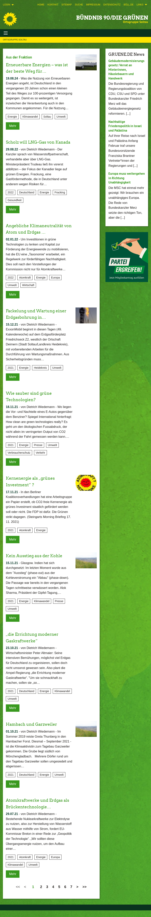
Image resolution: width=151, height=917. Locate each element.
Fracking (59, 199)
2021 (11, 374)
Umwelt (61, 116)
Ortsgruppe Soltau (15, 39)
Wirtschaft (28, 291)
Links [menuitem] (140, 4)
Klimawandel (30, 116)
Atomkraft (25, 284)
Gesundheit (15, 206)
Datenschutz (111, 4)
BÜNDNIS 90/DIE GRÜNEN (112, 17)
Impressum (93, 4)
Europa (55, 284)
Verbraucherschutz (19, 459)
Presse (38, 451)
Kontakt (52, 4)
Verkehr (40, 459)
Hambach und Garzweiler (35, 731)
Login (6, 4)
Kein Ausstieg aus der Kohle (38, 562)
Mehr (12, 126)
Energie (12, 116)
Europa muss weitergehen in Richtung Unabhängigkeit (120, 180)
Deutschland (26, 199)
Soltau (47, 116)
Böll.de (129, 4)
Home (40, 4)
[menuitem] (40, 4)
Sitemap (66, 4)
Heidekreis (40, 374)
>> (85, 893)
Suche (79, 4)
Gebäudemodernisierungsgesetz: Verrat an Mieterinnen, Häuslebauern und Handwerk (125, 69)
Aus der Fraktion (19, 57)
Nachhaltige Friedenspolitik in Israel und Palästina (126, 126)
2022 (11, 199)
